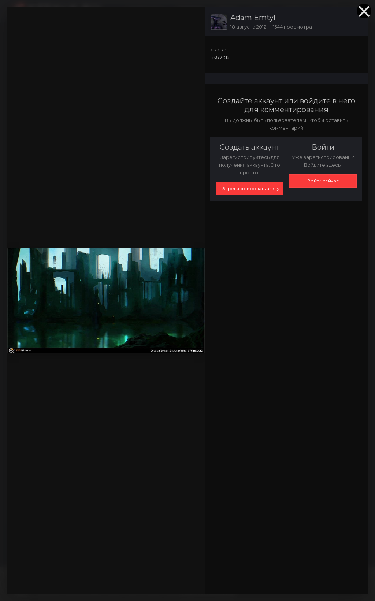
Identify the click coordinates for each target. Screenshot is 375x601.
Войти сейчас (323, 180)
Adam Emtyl (252, 17)
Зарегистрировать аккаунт (253, 188)
